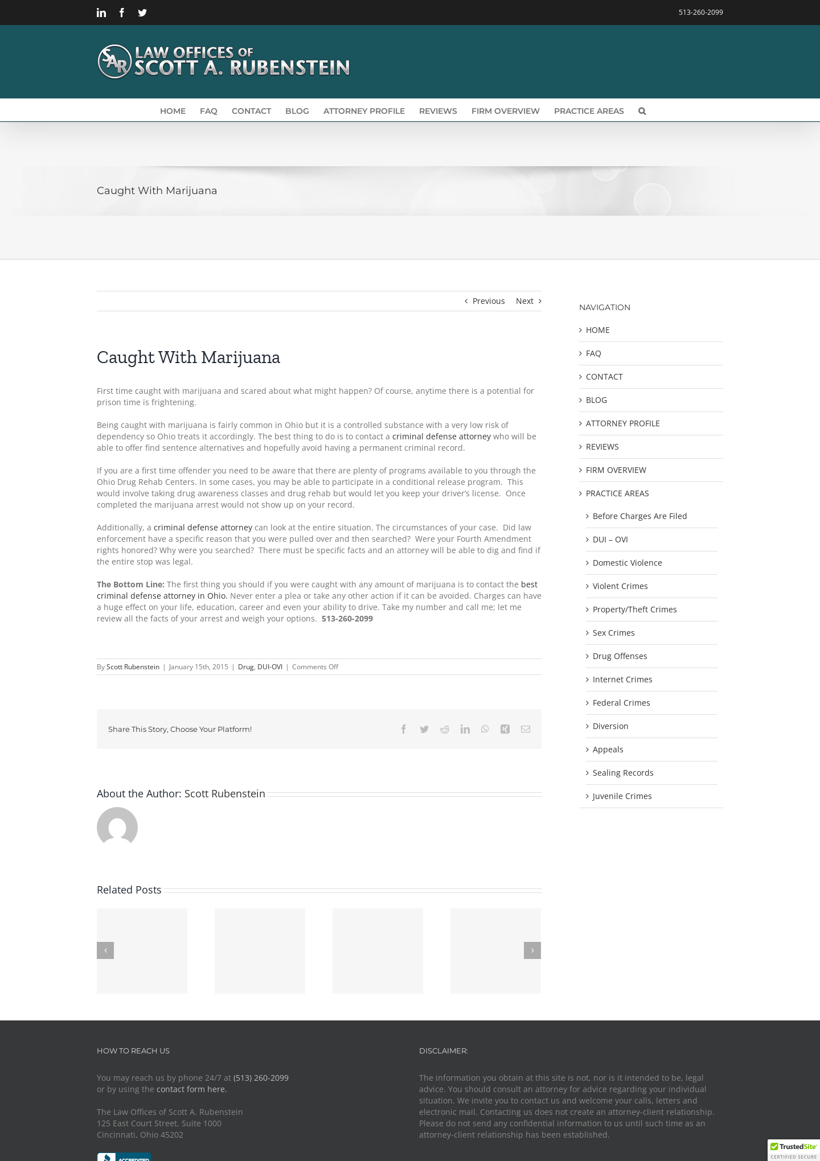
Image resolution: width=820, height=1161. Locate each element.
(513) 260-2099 (261, 1077)
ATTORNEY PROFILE (623, 423)
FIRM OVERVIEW (616, 469)
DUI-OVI (269, 667)
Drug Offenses (620, 656)
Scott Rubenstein (132, 667)
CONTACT (604, 376)
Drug (246, 667)
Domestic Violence (627, 562)
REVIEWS (602, 446)
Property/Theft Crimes (635, 609)
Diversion (611, 726)
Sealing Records (623, 772)
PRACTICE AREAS (617, 493)
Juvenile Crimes (622, 796)
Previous (489, 300)
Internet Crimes (623, 679)
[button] (642, 109)
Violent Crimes (620, 585)
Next (525, 300)
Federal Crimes (621, 702)
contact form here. (192, 1089)
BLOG (596, 399)
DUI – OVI (610, 539)
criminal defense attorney (441, 436)
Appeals (608, 749)
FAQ (593, 353)
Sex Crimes (614, 632)
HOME (598, 329)
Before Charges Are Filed (640, 515)
